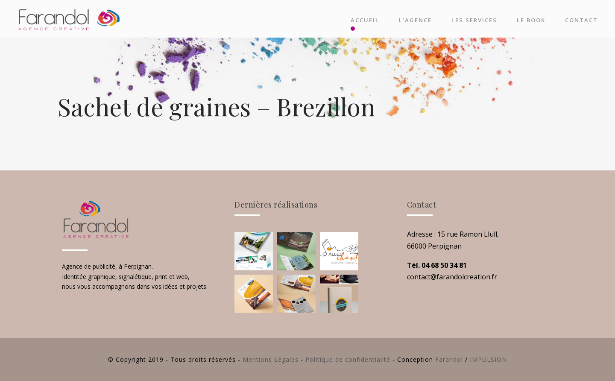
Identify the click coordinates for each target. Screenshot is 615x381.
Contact (581, 20)
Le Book (531, 20)
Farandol (449, 359)
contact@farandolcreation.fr (452, 276)
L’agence (415, 20)
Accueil (365, 20)
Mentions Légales (271, 359)
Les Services (474, 20)
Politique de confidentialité (347, 359)
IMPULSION (488, 359)
